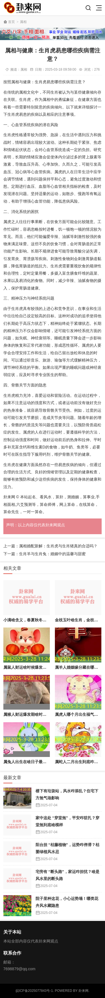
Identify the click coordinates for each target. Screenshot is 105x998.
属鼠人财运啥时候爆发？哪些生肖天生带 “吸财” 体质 (49, 667)
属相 (23, 22)
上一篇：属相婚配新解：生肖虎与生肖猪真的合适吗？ (50, 546)
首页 (11, 22)
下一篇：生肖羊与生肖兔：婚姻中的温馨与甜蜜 (44, 554)
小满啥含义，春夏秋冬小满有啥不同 (34, 620)
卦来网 (83, 991)
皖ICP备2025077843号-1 (34, 991)
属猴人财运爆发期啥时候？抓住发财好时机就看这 (46, 714)
